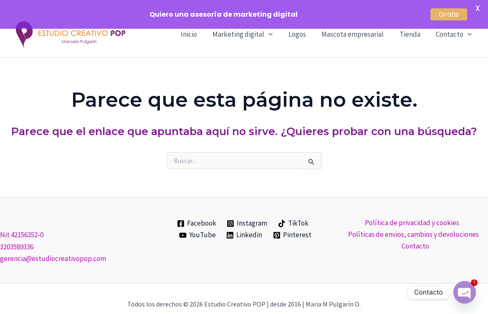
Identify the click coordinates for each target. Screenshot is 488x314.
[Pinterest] (292, 224)
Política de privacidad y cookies (412, 211)
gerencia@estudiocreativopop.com (53, 247)
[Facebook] (196, 212)
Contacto (415, 234)
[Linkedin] (244, 224)
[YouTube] (197, 224)
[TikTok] (293, 212)
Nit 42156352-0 (21, 224)
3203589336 (16, 235)
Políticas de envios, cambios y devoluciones (413, 223)
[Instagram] (247, 212)
